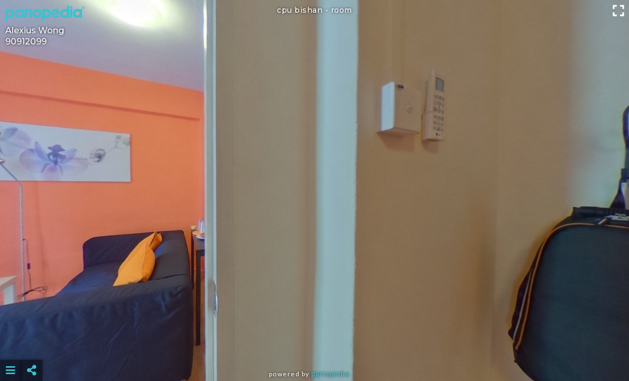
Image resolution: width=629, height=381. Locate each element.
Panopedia (330, 374)
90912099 (26, 42)
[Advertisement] (314, 344)
